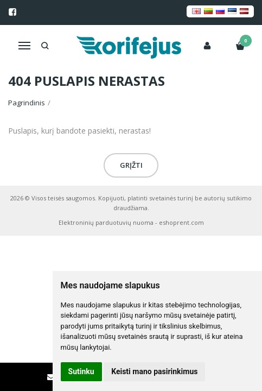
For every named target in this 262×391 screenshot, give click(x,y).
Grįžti (131, 165)
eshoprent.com (181, 222)
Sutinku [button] (81, 371)
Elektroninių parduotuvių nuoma (106, 222)
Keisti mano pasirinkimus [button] (154, 371)
